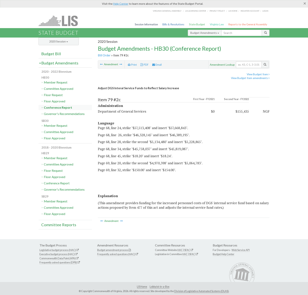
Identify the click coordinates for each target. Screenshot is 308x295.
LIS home (232, 11)
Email (157, 64)
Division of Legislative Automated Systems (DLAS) (201, 291)
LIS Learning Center (195, 11)
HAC (180, 250)
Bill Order (104, 55)
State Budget (197, 24)
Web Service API (241, 250)
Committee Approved (58, 88)
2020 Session (58, 41)
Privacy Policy (217, 11)
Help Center (120, 3)
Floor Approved (54, 101)
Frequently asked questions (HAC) (116, 254)
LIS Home (142, 286)
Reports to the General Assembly (247, 24)
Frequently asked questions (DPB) (58, 262)
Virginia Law (217, 24)
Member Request (55, 82)
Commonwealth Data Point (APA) (57, 258)
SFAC (187, 250)
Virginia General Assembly (167, 11)
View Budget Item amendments (250, 78)
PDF (144, 64)
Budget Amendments (204, 32)
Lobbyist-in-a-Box (159, 286)
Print (132, 64)
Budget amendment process (112, 250)
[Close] (304, 3)
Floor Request (53, 95)
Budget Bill (51, 53)
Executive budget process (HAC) (57, 254)
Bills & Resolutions (173, 24)
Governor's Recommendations (64, 114)
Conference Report (58, 107)
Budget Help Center (223, 254)
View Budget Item (258, 74)
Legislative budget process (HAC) (57, 250)
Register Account (250, 11)
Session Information (146, 24)
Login (265, 11)
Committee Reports (58, 224)
